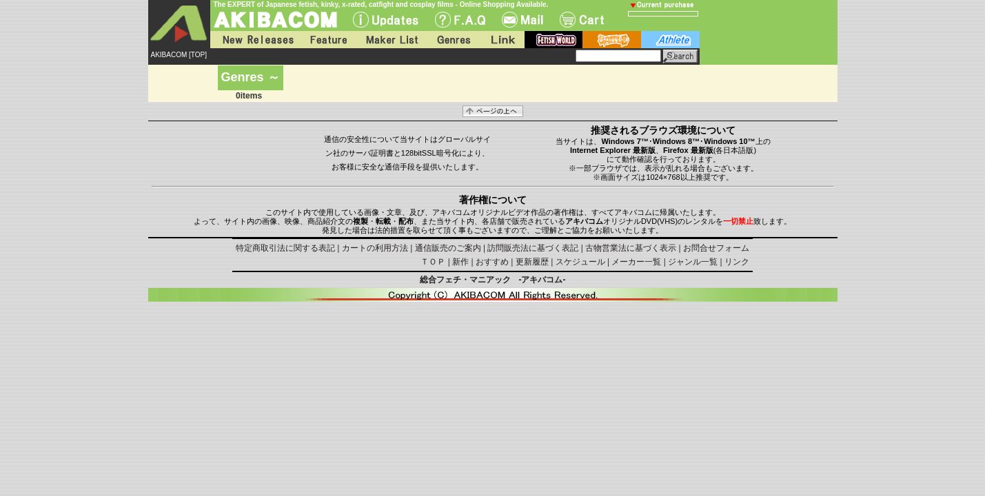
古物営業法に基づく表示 (630, 248)
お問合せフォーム (716, 248)
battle (611, 39)
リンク (736, 262)
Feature (328, 39)
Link (502, 39)
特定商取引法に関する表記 (285, 248)
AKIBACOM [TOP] (179, 55)
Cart (582, 19)
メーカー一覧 (636, 262)
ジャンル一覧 (693, 262)
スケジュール (580, 262)
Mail (522, 19)
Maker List (391, 39)
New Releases (255, 39)
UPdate (385, 19)
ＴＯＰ (432, 262)
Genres (453, 39)
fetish (553, 39)
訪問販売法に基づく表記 (532, 248)
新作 (460, 262)
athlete (670, 39)
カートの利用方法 (375, 248)
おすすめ (492, 262)
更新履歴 (532, 262)
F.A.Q (460, 19)
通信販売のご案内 (448, 248)
